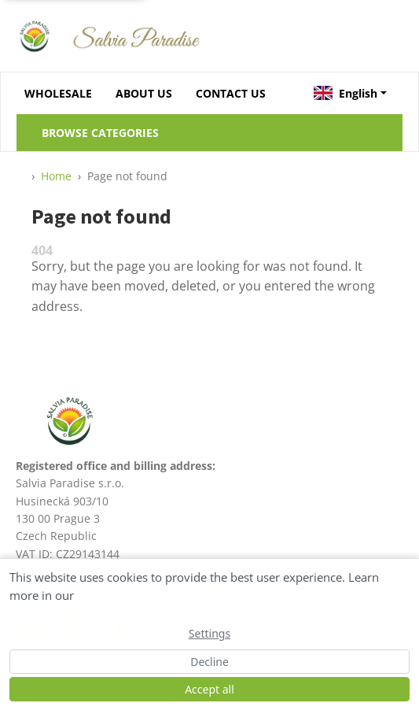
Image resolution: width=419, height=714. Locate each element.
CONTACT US (231, 93)
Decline (209, 661)
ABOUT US (144, 93)
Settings (209, 633)
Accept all (209, 689)
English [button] (345, 93)
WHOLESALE (58, 93)
